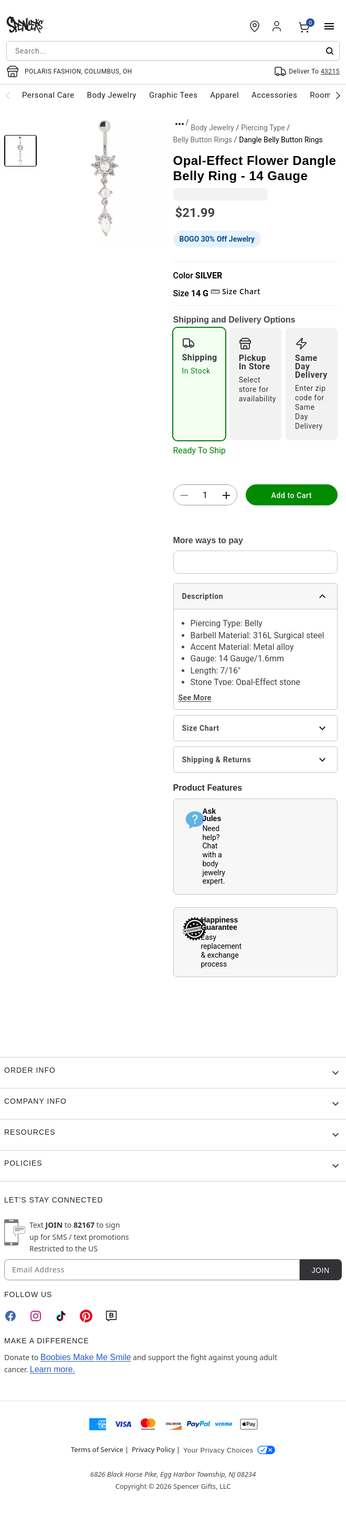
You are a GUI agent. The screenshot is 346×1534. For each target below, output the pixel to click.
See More (195, 697)
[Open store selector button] (69, 71)
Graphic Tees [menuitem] (173, 95)
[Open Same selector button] (307, 71)
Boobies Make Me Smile (85, 1357)
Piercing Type (263, 127)
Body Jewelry (212, 127)
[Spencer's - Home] (25, 26)
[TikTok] (61, 1315)
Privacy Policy (153, 1449)
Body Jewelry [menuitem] (112, 95)
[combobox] (173, 51)
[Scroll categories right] (338, 95)
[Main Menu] (329, 26)
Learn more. (52, 1369)
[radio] (199, 384)
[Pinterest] (86, 1315)
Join (320, 1270)
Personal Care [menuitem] (48, 95)
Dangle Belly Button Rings (280, 140)
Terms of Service (97, 1449)
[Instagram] (35, 1315)
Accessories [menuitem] (274, 95)
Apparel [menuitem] (224, 95)
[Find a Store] (254, 26)
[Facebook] (10, 1315)
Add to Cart (291, 495)
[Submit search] (329, 51)
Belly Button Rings (203, 140)
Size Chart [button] (235, 291)
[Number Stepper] (205, 495)
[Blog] (111, 1315)
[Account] (277, 26)
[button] (105, 178)
